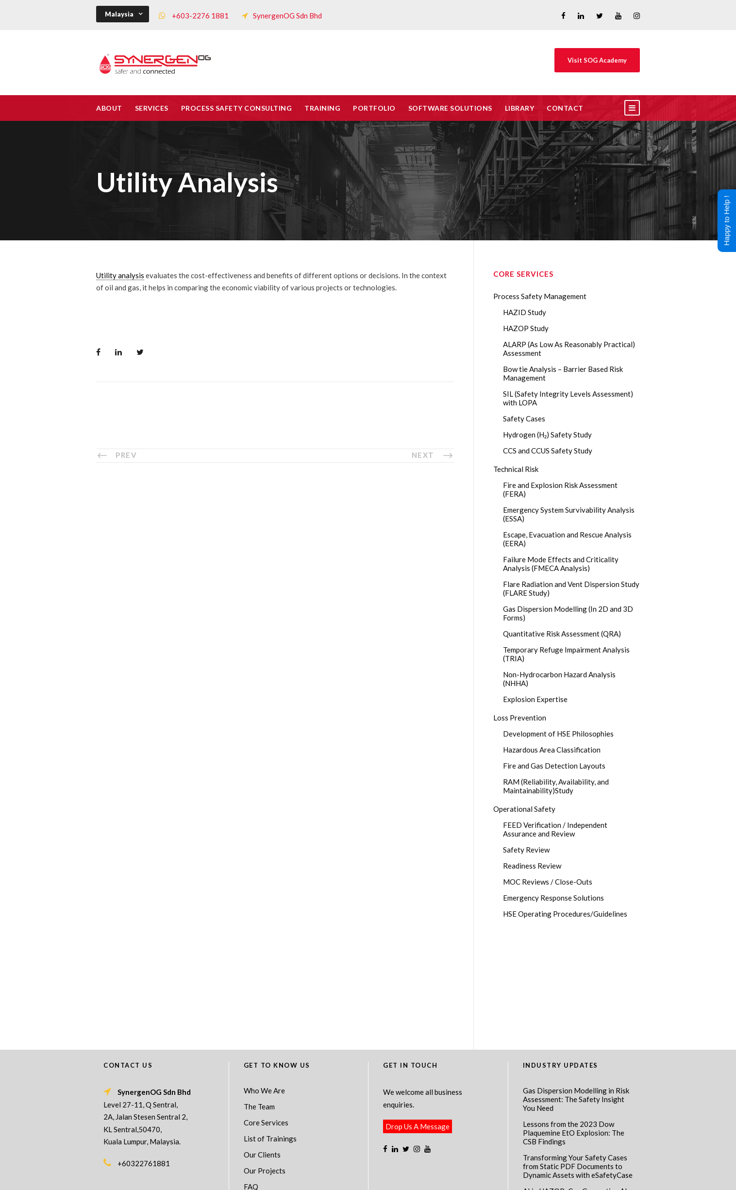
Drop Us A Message (417, 1021)
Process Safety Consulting (236, 108)
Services (151, 108)
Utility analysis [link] (120, 275)
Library (520, 108)
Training (322, 108)
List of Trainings (270, 1033)
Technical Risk (515, 469)
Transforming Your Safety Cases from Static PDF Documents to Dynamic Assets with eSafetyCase (578, 1061)
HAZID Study (524, 312)
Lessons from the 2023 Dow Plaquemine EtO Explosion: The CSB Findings (573, 1028)
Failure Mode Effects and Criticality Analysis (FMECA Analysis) (561, 563)
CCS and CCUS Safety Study (547, 450)
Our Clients (262, 1049)
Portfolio (374, 108)
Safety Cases (524, 418)
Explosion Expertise (535, 699)
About (109, 108)
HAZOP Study (526, 328)
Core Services (266, 1017)
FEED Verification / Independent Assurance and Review (555, 829)
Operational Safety (524, 809)
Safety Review (526, 849)
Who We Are (264, 985)
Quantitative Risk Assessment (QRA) (562, 633)
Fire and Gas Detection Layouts (554, 765)
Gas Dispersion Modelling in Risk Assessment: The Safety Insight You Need (576, 994)
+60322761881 (143, 1058)
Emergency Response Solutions (553, 897)
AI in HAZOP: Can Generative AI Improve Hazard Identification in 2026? (575, 1095)
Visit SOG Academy (597, 60)
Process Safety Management (539, 296)
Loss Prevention (519, 717)
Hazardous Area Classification (552, 749)
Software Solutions (450, 108)
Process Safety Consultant (368, 1176)
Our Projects (264, 1065)
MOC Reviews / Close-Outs (547, 881)
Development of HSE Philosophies (558, 733)
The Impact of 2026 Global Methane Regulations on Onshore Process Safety (577, 1128)
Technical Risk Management (445, 1176)
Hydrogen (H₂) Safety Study (547, 434)
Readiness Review (532, 865)
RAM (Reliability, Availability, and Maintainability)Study (556, 786)
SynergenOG (362, 1166)
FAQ (251, 1081)
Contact (565, 108)
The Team (259, 1001)
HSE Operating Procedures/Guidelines (565, 913)
